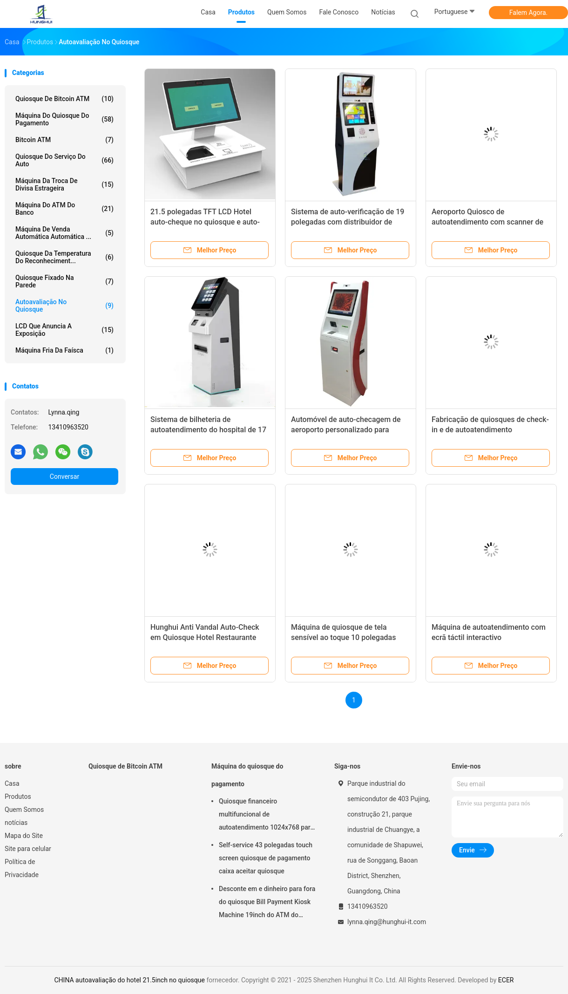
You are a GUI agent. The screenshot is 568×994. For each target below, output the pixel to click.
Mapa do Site (24, 835)
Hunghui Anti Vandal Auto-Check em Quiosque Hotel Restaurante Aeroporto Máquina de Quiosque (204, 637)
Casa (12, 783)
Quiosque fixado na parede (64, 281)
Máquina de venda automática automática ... (64, 232)
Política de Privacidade (22, 868)
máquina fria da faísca (64, 350)
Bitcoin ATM (64, 139)
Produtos (18, 796)
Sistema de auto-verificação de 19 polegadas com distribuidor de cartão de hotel (347, 222)
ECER (506, 980)
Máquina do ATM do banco (64, 208)
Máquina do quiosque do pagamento (64, 119)
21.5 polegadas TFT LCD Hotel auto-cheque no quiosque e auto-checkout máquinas (205, 222)
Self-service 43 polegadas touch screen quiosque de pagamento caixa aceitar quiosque (265, 858)
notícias (16, 822)
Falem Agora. (528, 12)
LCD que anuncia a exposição (64, 329)
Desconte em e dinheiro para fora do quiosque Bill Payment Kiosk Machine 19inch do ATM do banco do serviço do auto (267, 903)
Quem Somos (24, 809)
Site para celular (28, 848)
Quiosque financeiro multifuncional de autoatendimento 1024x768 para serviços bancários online (266, 815)
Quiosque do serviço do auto (64, 160)
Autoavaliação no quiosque (64, 305)
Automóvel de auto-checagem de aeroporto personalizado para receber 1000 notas (346, 429)
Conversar (64, 476)
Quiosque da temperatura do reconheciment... (64, 257)
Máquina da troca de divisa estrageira (64, 184)
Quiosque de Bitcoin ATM (64, 98)
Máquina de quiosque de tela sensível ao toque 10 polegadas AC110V (343, 637)
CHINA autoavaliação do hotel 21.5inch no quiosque (129, 980)
